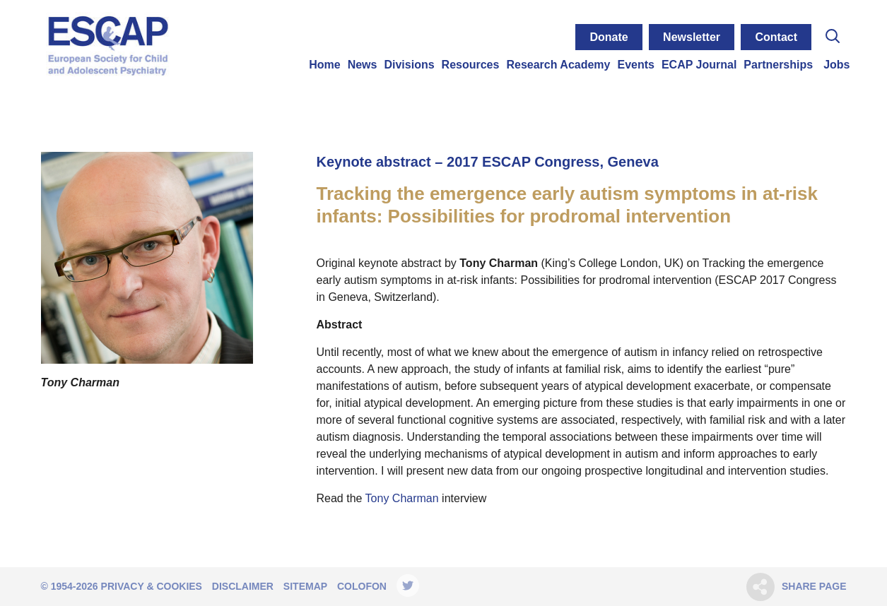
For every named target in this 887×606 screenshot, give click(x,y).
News (362, 65)
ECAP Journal (699, 65)
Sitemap (305, 586)
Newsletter (691, 37)
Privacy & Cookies (151, 586)
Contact (776, 37)
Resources (471, 65)
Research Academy (558, 65)
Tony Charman (402, 498)
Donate (608, 37)
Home (324, 65)
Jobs (836, 65)
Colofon (362, 586)
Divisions (409, 65)
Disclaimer (243, 586)
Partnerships (778, 65)
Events (635, 65)
